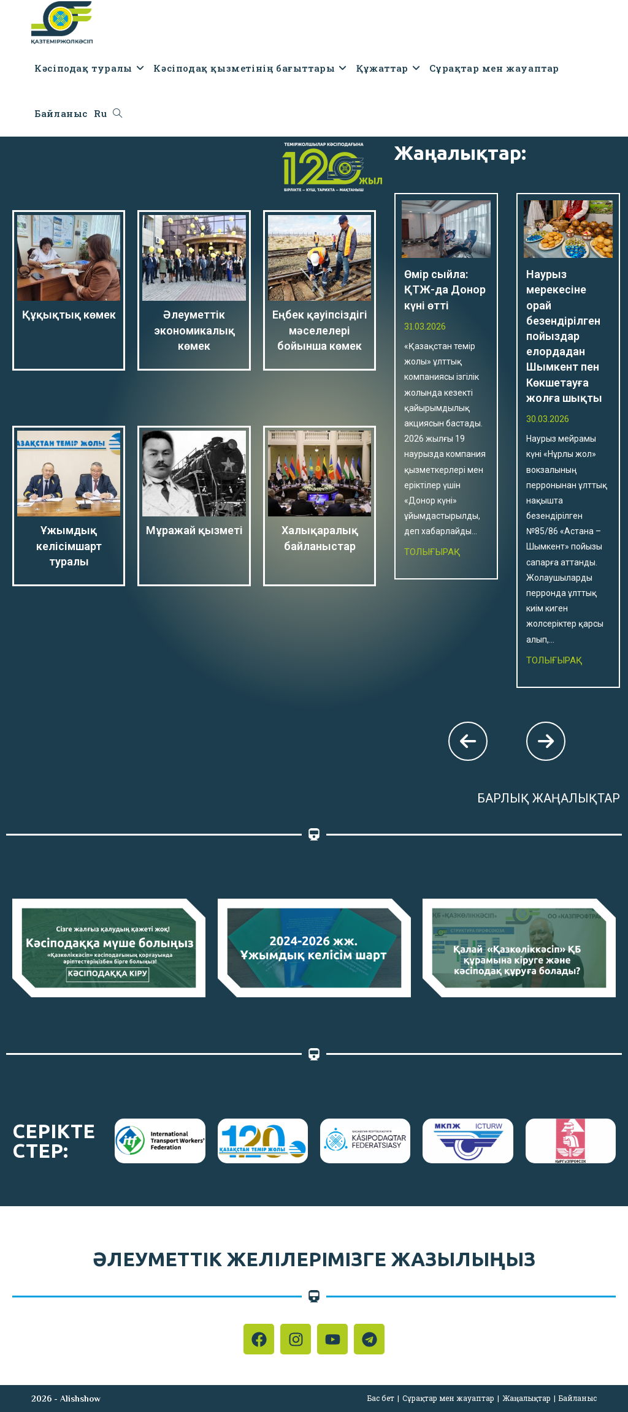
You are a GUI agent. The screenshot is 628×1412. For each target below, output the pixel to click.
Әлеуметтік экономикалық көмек (194, 330)
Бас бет (380, 1398)
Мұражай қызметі (194, 530)
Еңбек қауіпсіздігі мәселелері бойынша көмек (319, 330)
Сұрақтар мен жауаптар (448, 1398)
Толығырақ (432, 551)
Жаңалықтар (526, 1398)
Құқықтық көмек (69, 314)
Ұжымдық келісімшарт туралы (69, 545)
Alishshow (80, 1398)
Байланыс (578, 1398)
